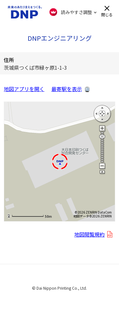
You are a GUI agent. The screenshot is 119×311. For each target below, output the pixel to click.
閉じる (107, 14)
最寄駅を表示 (66, 88)
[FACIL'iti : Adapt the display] (73, 12)
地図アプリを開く (24, 88)
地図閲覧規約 (89, 234)
